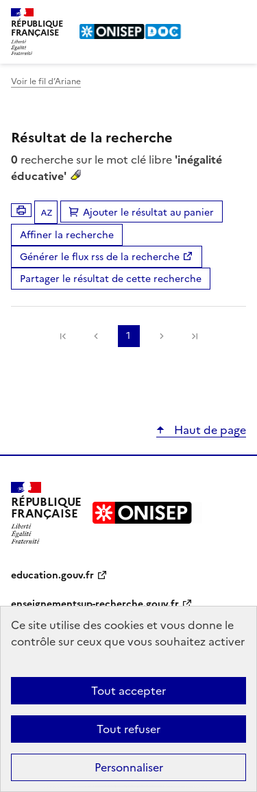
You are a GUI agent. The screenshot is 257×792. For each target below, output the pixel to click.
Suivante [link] (162, 336)
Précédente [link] (96, 336)
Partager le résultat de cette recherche (110, 279)
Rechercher (210, 16)
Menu (238, 16)
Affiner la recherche (67, 235)
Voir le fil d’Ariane (46, 81)
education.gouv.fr (52, 575)
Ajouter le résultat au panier (148, 212)
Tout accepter (128, 690)
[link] (63, 336)
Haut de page (208, 430)
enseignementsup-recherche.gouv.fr (95, 604)
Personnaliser (129, 767)
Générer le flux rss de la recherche (100, 257)
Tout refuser (128, 729)
